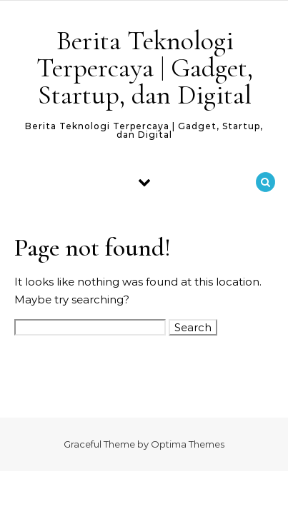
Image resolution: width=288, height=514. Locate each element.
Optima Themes (187, 444)
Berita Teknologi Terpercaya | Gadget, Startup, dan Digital (144, 67)
